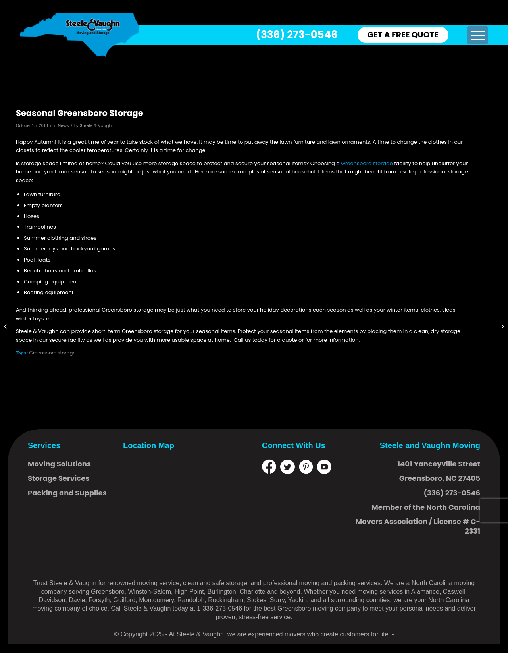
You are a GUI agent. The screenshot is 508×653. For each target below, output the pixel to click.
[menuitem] (477, 35)
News (63, 126)
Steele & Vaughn (97, 126)
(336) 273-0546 (297, 34)
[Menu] (477, 35)
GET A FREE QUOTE (403, 34)
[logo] (79, 34)
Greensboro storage (367, 163)
